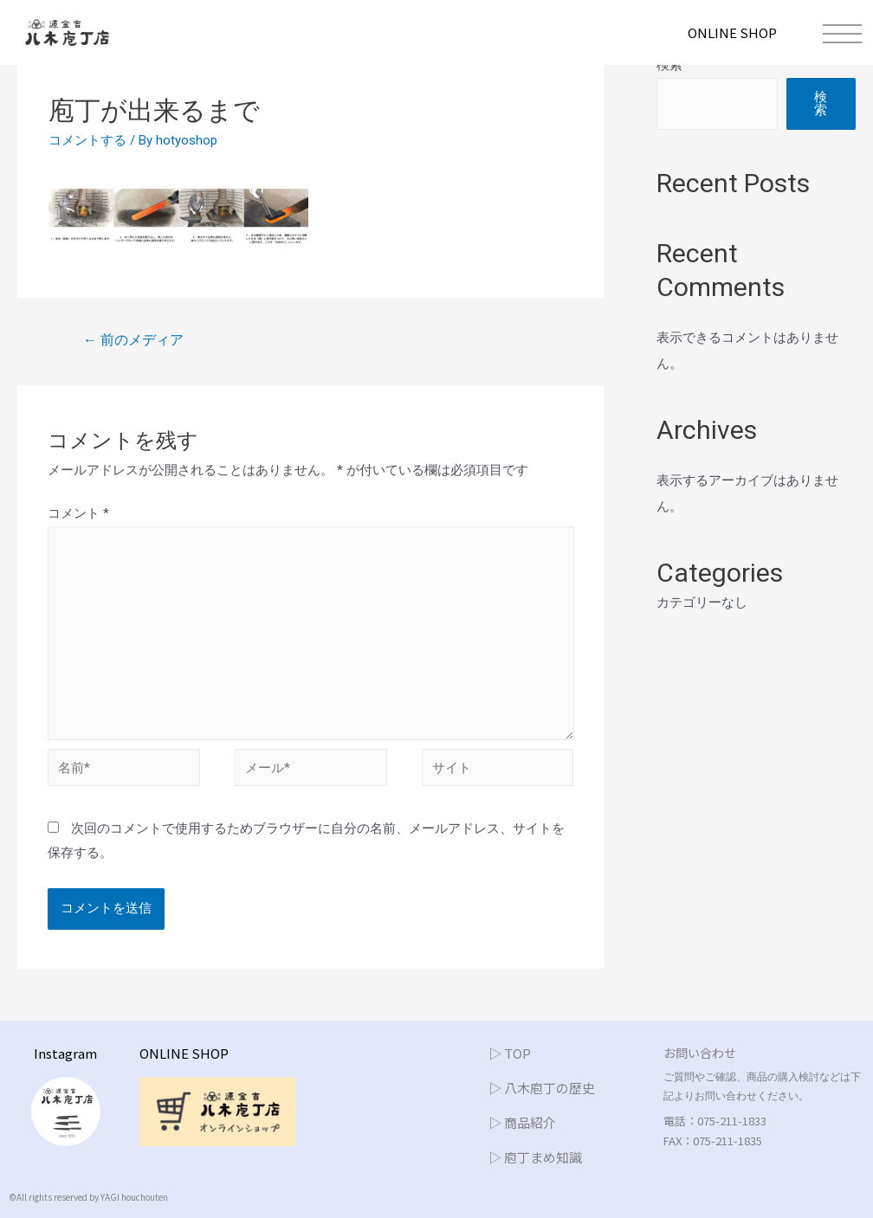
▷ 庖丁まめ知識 (535, 1157)
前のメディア (133, 340)
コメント (78, 513)
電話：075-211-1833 (714, 1120)
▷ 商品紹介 (522, 1122)
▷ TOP (509, 1053)
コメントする (87, 140)
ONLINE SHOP (732, 32)
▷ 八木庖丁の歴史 (541, 1088)
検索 (669, 65)
